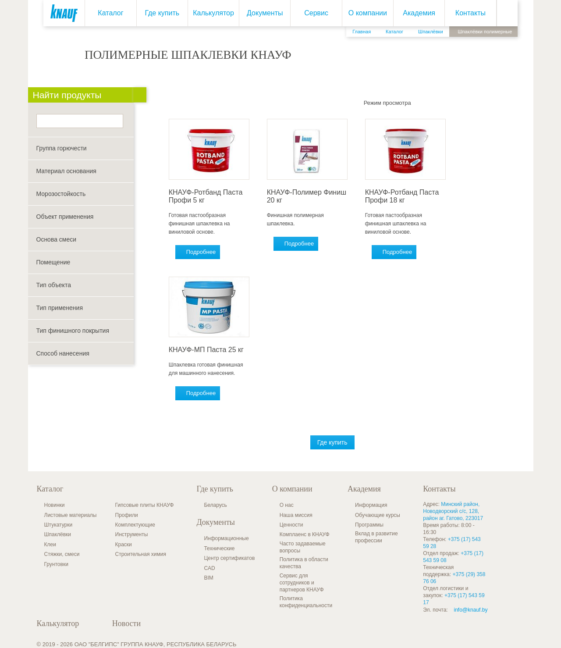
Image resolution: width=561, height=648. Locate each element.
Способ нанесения (62, 353)
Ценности (291, 525)
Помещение (53, 262)
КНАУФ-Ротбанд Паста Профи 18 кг (404, 196)
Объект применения (65, 216)
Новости (126, 623)
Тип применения (59, 307)
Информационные (226, 538)
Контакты (470, 13)
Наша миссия (296, 515)
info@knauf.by (471, 610)
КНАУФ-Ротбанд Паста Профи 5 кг (207, 196)
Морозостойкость (61, 193)
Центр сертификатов (229, 558)
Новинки (54, 505)
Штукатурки (58, 525)
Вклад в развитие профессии (376, 537)
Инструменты (131, 534)
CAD (209, 568)
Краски (123, 544)
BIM (208, 578)
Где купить (162, 13)
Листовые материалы (70, 515)
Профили (126, 515)
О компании (367, 13)
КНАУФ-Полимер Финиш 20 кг (308, 196)
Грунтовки (56, 564)
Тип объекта (53, 284)
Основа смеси (56, 239)
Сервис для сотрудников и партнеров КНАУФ (302, 583)
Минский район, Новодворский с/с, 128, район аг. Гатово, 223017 (453, 511)
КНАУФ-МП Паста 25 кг (207, 349)
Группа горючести (61, 148)
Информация (371, 505)
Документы (265, 13)
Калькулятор (213, 13)
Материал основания (66, 170)
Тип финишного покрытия (73, 330)
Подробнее (202, 252)
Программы (369, 525)
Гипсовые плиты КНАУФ (144, 505)
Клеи (50, 544)
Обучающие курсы (377, 515)
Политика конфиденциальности (306, 602)
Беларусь (215, 505)
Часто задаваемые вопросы (303, 547)
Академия (419, 13)
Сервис (316, 13)
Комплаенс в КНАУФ (305, 534)
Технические (219, 548)
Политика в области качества (304, 563)
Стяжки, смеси (62, 554)
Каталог (110, 13)
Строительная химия (140, 554)
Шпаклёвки (57, 534)
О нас (287, 505)
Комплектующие (135, 525)
